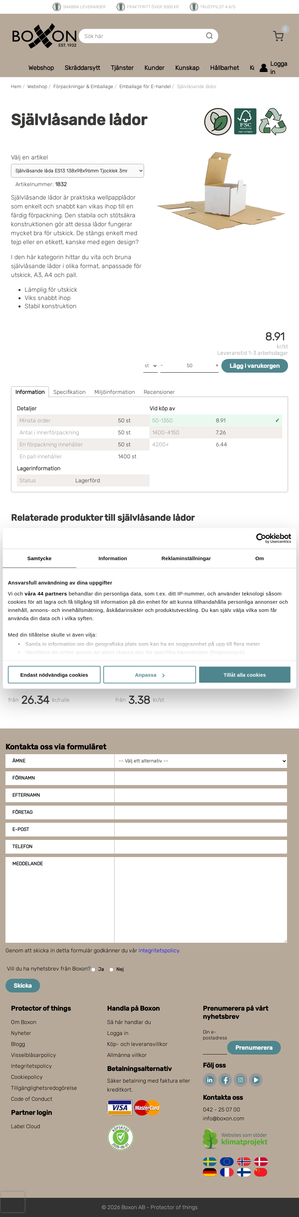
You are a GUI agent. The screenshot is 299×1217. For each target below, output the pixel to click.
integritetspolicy (159, 950)
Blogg (18, 1044)
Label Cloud (25, 1126)
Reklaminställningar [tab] (186, 558)
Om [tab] (259, 558)
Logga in (117, 1033)
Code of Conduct (31, 1099)
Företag (22, 812)
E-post (20, 829)
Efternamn (26, 795)
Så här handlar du (129, 1022)
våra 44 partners (46, 593)
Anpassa (150, 675)
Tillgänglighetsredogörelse (44, 1088)
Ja (97, 969)
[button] (278, 36)
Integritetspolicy (31, 1066)
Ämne (18, 761)
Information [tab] (113, 558)
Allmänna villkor (127, 1055)
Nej (116, 969)
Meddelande (27, 864)
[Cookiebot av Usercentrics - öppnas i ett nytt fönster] (261, 538)
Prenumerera (254, 1047)
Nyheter (21, 1033)
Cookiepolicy (27, 1077)
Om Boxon (23, 1022)
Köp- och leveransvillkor (137, 1044)
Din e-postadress (215, 1035)
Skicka (23, 985)
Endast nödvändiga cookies (54, 675)
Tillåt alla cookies (245, 675)
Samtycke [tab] (39, 558)
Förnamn (23, 778)
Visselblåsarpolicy (33, 1055)
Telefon (22, 847)
